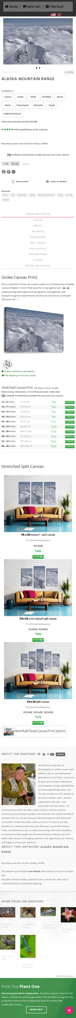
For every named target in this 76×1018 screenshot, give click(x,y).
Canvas (7, 97)
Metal (33, 97)
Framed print (23, 105)
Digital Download (12, 114)
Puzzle (52, 105)
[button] (69, 1010)
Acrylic (20, 97)
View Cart (31, 7)
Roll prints (38, 105)
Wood (60, 97)
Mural (7, 105)
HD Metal (46, 97)
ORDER (70, 402)
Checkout (55, 7)
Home (11, 7)
